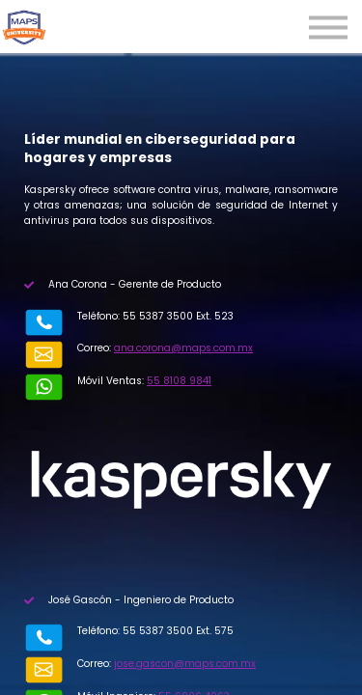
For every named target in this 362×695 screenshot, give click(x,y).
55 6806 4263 (155, 646)
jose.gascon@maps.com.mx (146, 630)
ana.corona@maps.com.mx (144, 348)
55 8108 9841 (140, 364)
